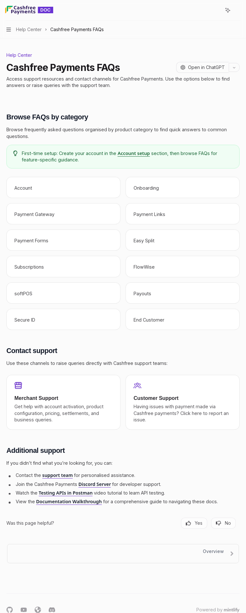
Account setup (134, 153)
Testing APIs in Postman (66, 493)
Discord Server (94, 484)
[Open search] (216, 10)
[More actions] (237, 10)
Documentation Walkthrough (69, 502)
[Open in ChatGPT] (202, 67)
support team (57, 475)
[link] (63, 187)
